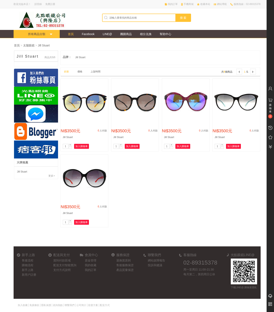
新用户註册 (29, 274)
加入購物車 (81, 146)
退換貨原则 (123, 260)
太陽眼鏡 (29, 45)
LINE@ (107, 34)
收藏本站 (205, 4)
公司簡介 (81, 305)
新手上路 (27, 270)
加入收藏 (23, 305)
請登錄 (38, 4)
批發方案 (93, 305)
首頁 (71, 34)
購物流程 (27, 265)
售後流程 (27, 260)
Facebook (88, 34)
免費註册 (50, 4)
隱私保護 (46, 305)
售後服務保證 (125, 265)
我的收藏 (90, 265)
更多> (51, 175)
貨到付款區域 (62, 260)
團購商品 (126, 34)
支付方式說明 (62, 270)
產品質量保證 (125, 270)
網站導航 (222, 4)
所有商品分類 (36, 34)
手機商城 (189, 4)
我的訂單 (173, 4)
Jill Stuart (44, 45)
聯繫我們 (70, 305)
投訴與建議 (155, 265)
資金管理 (90, 260)
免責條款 (34, 305)
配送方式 (105, 305)
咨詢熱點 (58, 305)
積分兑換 (146, 34)
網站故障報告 (156, 260)
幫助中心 (165, 34)
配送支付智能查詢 (64, 265)
